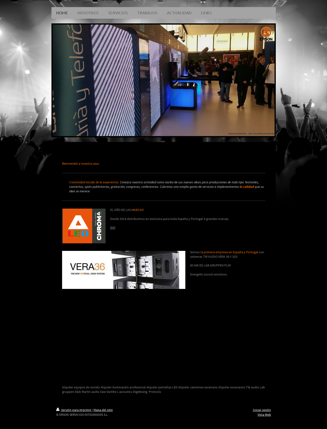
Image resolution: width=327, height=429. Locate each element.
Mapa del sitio (103, 410)
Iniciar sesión (262, 410)
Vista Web (264, 414)
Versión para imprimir (74, 410)
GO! (112, 227)
